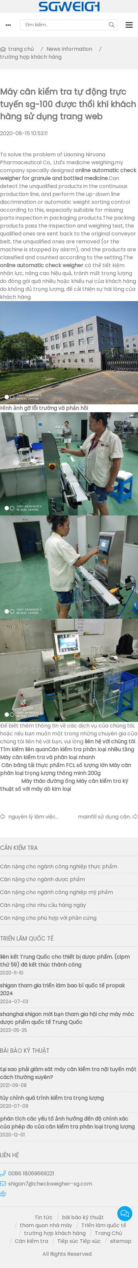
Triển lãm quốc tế (103, 1225)
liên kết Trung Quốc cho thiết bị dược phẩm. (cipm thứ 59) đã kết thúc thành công (65, 961)
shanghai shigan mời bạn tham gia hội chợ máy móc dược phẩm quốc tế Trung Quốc (67, 1018)
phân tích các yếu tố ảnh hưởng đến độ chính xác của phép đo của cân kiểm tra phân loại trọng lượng (67, 1122)
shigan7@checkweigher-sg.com (50, 1184)
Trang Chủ (108, 1233)
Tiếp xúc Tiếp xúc (79, 1241)
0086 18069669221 (31, 1173)
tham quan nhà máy (46, 1225)
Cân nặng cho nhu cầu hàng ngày (43, 905)
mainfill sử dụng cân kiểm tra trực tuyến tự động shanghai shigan (101, 817)
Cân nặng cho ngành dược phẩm (42, 879)
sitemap (120, 1241)
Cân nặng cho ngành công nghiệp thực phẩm (58, 866)
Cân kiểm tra (31, 1241)
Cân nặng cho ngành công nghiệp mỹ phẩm (56, 892)
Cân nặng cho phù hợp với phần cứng (48, 918)
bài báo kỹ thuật (83, 1217)
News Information (69, 49)
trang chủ (21, 49)
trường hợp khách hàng (31, 57)
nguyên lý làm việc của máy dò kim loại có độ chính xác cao (34, 817)
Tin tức (44, 1217)
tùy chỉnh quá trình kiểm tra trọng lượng (52, 1098)
